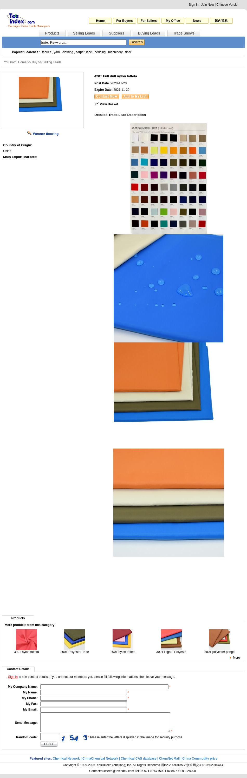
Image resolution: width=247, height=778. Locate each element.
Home (100, 21)
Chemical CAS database (138, 762)
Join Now (207, 4)
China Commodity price (199, 762)
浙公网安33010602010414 (204, 769)
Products (52, 33)
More (236, 657)
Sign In (193, 4)
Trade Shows (183, 33)
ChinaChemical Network (100, 762)
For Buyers (124, 21)
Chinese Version (228, 4)
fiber (128, 52)
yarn (57, 52)
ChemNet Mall (169, 762)
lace (89, 52)
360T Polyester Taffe (75, 650)
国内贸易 (221, 21)
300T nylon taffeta (122, 650)
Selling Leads (84, 33)
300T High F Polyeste (171, 650)
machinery (115, 52)
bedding (100, 52)
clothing (67, 52)
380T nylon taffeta (26, 650)
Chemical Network (67, 762)
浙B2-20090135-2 (173, 769)
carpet (80, 52)
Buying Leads (149, 33)
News (197, 21)
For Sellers (149, 21)
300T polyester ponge (219, 650)
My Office (173, 21)
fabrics (46, 52)
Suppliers (116, 33)
